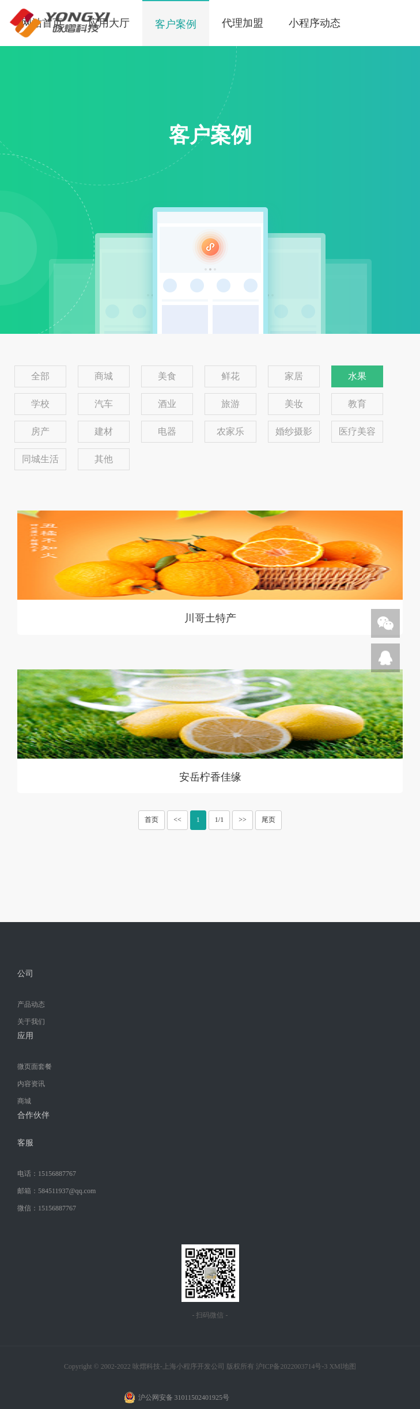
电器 (167, 431)
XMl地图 (342, 1366)
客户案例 (175, 24)
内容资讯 (31, 1084)
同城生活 (40, 459)
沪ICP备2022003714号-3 (292, 1366)
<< (177, 820)
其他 (103, 459)
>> (243, 820)
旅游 (230, 404)
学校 (40, 404)
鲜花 (230, 376)
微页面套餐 (34, 1067)
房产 (40, 431)
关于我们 (31, 1022)
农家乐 (230, 431)
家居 (294, 376)
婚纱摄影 (293, 431)
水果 (357, 376)
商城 (103, 376)
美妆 (294, 404)
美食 (167, 376)
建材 (103, 431)
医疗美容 (357, 431)
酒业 (167, 404)
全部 (40, 376)
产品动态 (31, 1004)
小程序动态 (314, 23)
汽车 (103, 404)
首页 (151, 820)
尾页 (268, 820)
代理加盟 (242, 23)
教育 (357, 404)
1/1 (219, 820)
